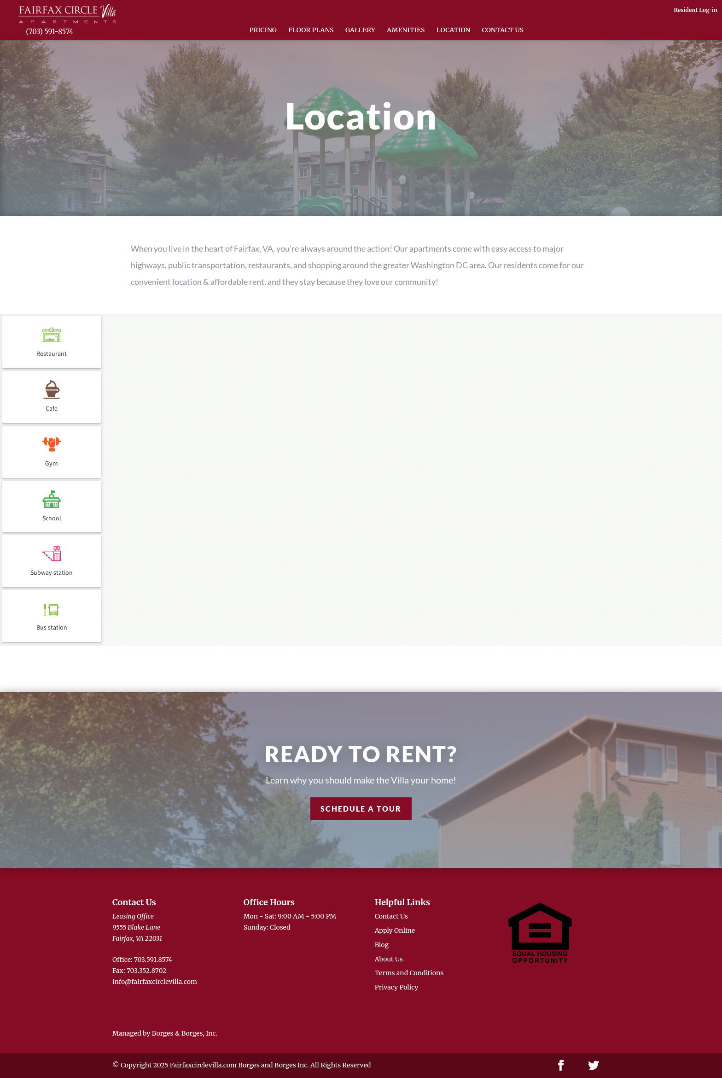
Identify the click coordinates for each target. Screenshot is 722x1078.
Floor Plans (310, 30)
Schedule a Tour (361, 808)
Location (454, 30)
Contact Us (503, 30)
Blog (382, 945)
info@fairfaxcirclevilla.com (154, 982)
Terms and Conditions (409, 973)
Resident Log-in (695, 9)
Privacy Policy (397, 987)
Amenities (406, 30)
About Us (389, 959)
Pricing (263, 30)
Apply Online (395, 930)
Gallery (360, 30)
